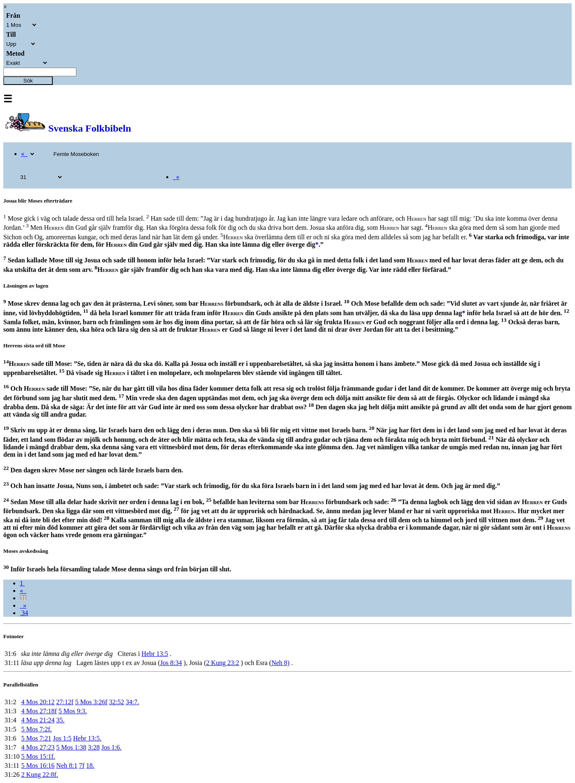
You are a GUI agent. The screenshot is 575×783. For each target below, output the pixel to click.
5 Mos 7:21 (36, 738)
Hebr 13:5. (87, 738)
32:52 (116, 701)
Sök (28, 81)
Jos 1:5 (62, 738)
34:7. (132, 701)
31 (23, 597)
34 (24, 612)
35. (60, 720)
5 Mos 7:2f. (36, 729)
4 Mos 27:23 (37, 747)
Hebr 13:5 (154, 653)
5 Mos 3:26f (91, 701)
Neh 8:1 (66, 765)
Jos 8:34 (171, 662)
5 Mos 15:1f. (38, 756)
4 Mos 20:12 (37, 701)
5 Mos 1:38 (71, 747)
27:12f (64, 701)
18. (90, 765)
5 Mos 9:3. (73, 711)
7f (81, 765)
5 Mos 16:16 (37, 765)
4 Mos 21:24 (37, 720)
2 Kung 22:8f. (39, 774)
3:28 (93, 747)
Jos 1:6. (111, 747)
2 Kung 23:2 (222, 662)
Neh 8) (280, 662)
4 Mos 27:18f (39, 711)
